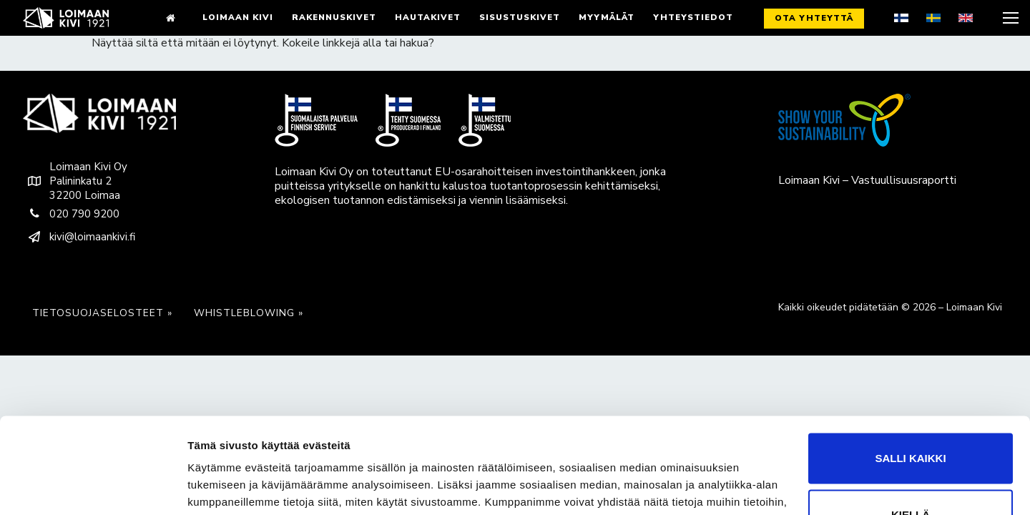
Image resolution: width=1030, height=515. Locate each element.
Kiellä (910, 443)
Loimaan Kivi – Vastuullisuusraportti (867, 180)
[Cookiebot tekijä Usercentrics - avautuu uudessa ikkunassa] (92, 487)
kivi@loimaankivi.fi (79, 236)
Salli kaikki (910, 387)
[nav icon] (1009, 18)
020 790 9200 (71, 213)
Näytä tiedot (218, 487)
